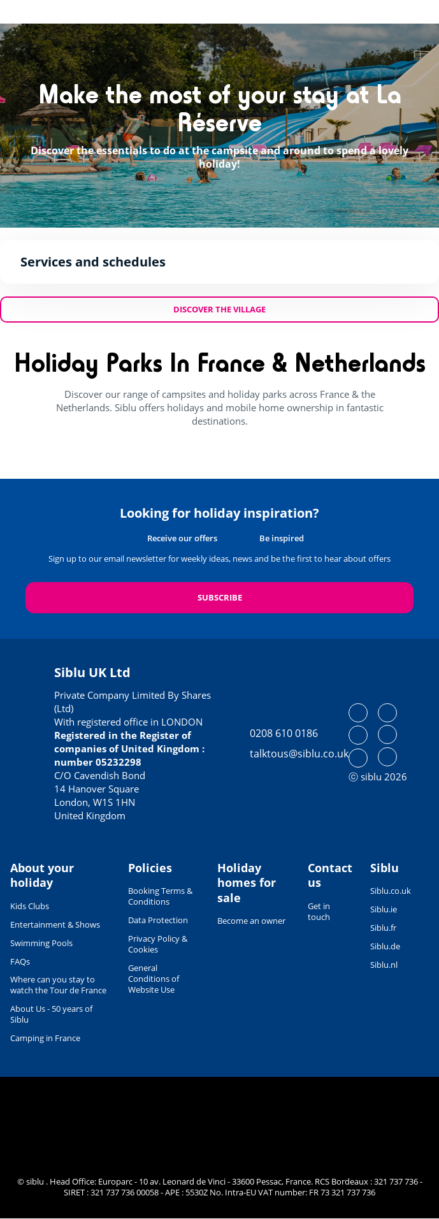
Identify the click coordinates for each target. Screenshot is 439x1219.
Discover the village (219, 309)
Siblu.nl (384, 964)
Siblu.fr (383, 927)
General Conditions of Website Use (153, 978)
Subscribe (220, 597)
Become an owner (251, 920)
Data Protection (158, 920)
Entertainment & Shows (55, 924)
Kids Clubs (29, 906)
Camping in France (45, 1038)
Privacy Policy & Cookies (157, 944)
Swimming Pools (41, 943)
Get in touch (319, 911)
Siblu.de (385, 946)
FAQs (20, 961)
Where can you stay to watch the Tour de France (58, 985)
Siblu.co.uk (390, 890)
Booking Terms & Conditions (160, 896)
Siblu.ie (383, 909)
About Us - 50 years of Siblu (51, 1014)
